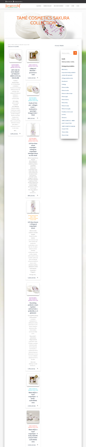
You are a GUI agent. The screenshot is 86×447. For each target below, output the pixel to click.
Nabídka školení (47, 5)
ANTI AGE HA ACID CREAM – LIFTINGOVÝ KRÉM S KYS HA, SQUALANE (15, 74)
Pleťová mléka (65, 87)
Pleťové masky (65, 105)
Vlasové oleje (65, 135)
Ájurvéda (39, 5)
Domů (9, 44)
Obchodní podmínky (58, 5)
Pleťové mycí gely (66, 108)
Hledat (75, 53)
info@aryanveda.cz (18, 1)
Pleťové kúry (65, 102)
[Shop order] (66, 46)
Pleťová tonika (65, 90)
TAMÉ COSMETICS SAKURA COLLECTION (15, 67)
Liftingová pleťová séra (67, 78)
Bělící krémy (64, 69)
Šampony (64, 117)
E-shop (67, 5)
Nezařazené (65, 81)
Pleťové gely (65, 96)
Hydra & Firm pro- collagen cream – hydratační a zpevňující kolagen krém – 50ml (33, 109)
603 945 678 (9, 1)
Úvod (77, 5)
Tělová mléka (65, 132)
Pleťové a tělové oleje (67, 93)
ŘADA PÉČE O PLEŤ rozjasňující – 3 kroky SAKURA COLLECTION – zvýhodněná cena (33, 435)
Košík (72, 5)
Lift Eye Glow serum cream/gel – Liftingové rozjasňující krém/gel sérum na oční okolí (33, 149)
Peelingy (64, 84)
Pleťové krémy (15, 64)
